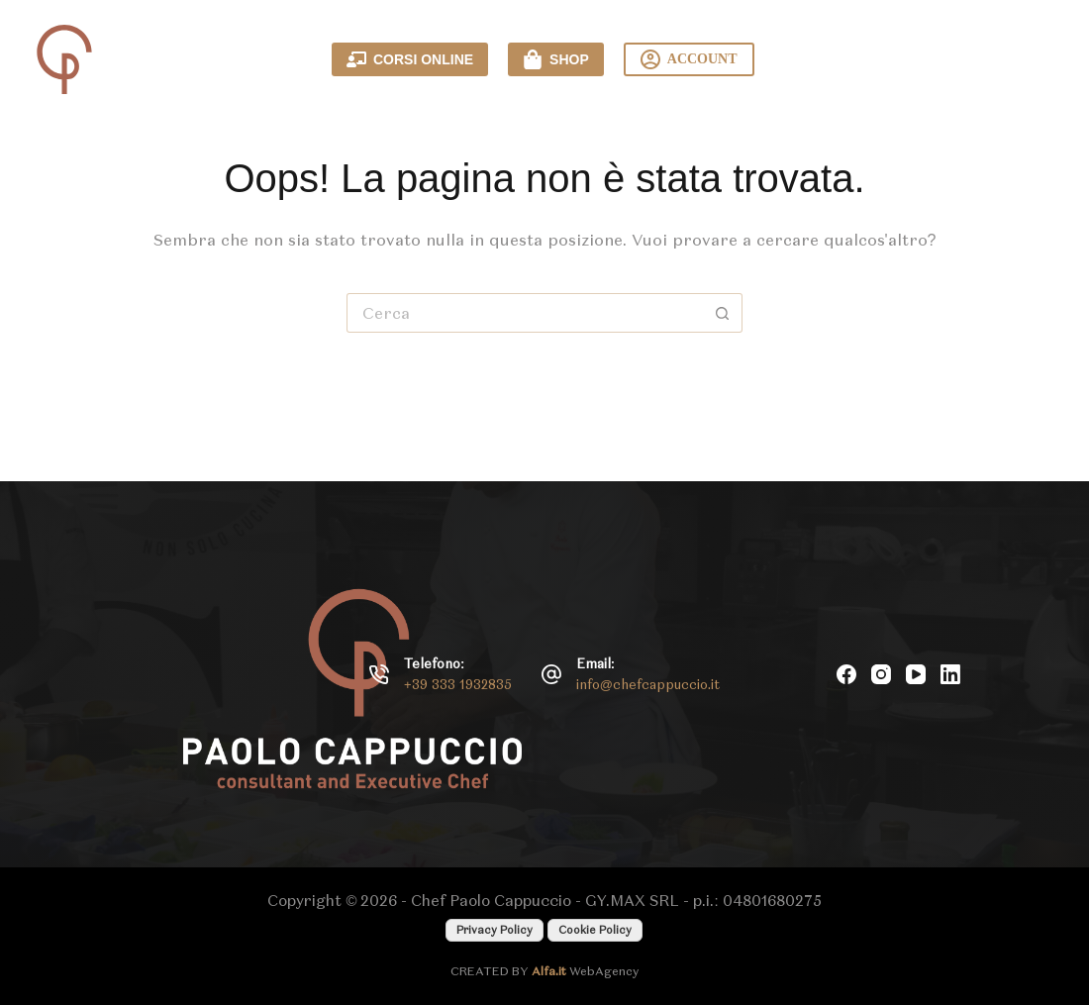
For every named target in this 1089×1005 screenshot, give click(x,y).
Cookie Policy (595, 930)
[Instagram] (881, 674)
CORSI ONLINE (409, 59)
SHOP (556, 59)
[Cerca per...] (524, 313)
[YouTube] (916, 674)
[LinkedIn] (950, 674)
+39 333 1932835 (458, 684)
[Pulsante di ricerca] (722, 313)
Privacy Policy (494, 930)
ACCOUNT (689, 59)
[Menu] (1039, 59)
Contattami (896, 59)
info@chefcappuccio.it (648, 684)
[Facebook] (846, 674)
